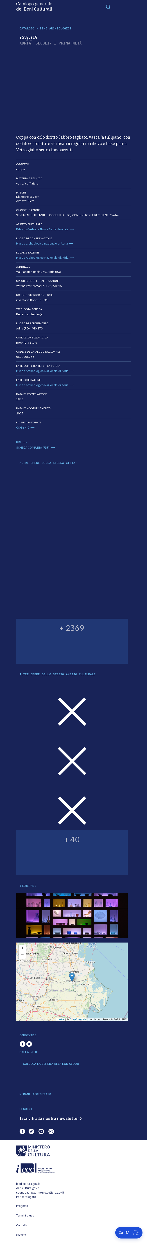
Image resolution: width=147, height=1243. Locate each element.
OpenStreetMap (78, 1019)
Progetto (22, 1206)
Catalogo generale (34, 6)
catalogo (27, 28)
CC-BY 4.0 (22, 427)
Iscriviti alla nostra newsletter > (51, 1118)
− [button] (22, 955)
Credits (21, 1235)
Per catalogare (26, 1197)
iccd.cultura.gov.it (28, 1184)
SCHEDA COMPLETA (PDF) (33, 447)
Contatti (21, 1225)
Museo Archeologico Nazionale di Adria (42, 258)
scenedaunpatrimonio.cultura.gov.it (40, 1192)
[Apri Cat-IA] (128, 1233)
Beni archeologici (55, 28)
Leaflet (61, 1019)
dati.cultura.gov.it (27, 1188)
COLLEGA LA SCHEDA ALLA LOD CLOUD (51, 1064)
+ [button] (22, 948)
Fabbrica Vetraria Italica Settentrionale (42, 229)
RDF (19, 442)
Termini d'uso (25, 1215)
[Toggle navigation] (108, 6)
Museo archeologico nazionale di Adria (42, 243)
